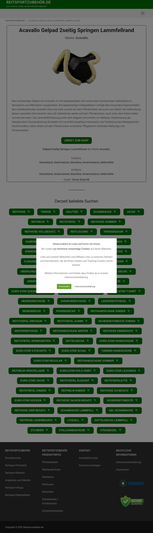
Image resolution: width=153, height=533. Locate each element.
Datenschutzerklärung (85, 286)
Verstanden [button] (64, 286)
